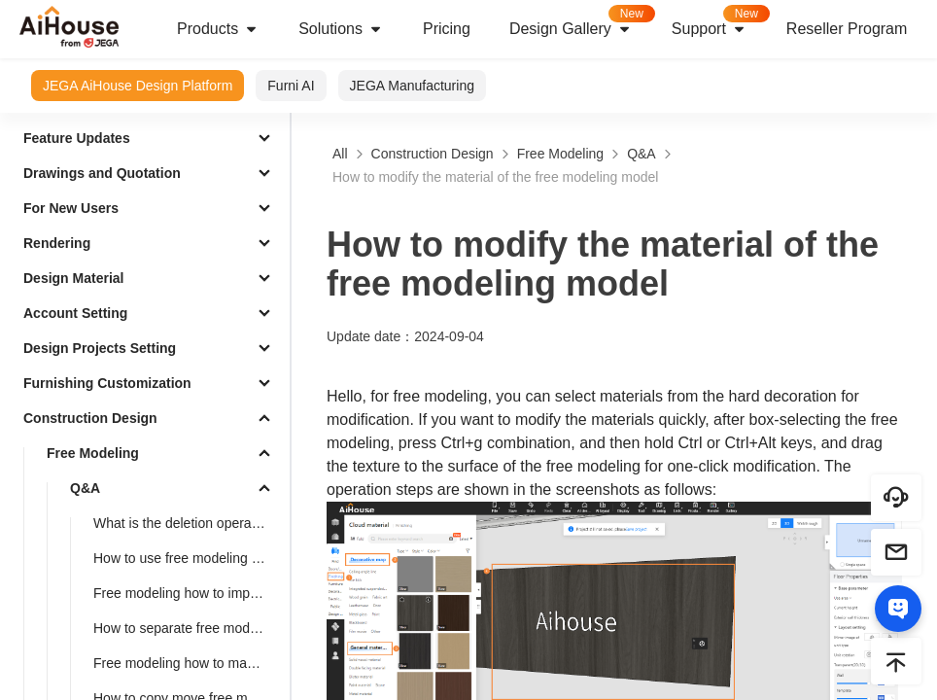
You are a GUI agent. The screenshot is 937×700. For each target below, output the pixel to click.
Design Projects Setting (99, 348)
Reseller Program (846, 28)
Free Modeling (93, 453)
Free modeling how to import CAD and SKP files (187, 593)
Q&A (85, 488)
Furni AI (290, 85)
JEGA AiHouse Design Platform (137, 85)
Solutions (341, 29)
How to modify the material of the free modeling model (495, 177)
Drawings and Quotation (102, 173)
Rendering (56, 243)
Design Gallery (580, 23)
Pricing (446, 28)
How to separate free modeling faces (187, 628)
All (340, 153)
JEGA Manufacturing (412, 85)
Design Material (73, 278)
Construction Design (90, 418)
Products (218, 29)
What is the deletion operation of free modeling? (187, 523)
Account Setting (75, 313)
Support (719, 23)
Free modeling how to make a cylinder (187, 663)
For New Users (71, 208)
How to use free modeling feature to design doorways (187, 558)
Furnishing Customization (107, 383)
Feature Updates (76, 138)
